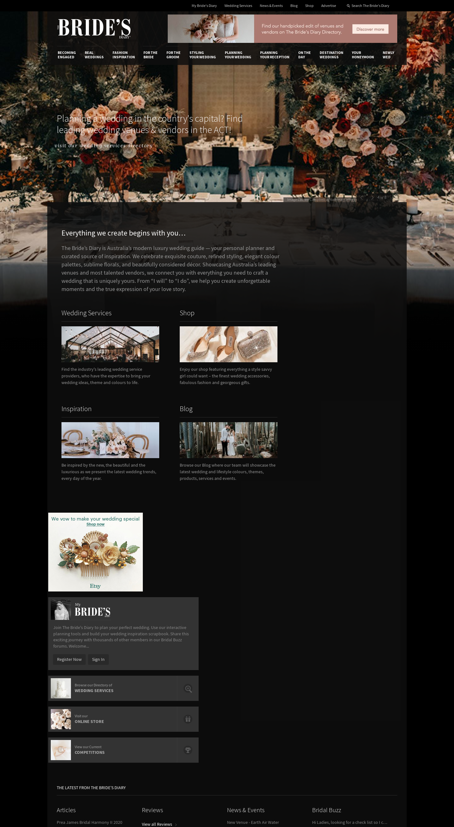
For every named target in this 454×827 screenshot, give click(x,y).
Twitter (365, 692)
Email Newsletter (375, 722)
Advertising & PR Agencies (200, 682)
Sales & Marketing (133, 682)
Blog (294, 5)
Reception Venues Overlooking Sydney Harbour (94, 560)
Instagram (368, 683)
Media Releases (190, 663)
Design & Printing (133, 670)
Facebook (368, 673)
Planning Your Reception (274, 55)
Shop (309, 5)
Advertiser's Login (133, 663)
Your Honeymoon (363, 55)
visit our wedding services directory (114, 146)
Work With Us (70, 682)
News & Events (271, 5)
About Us (66, 663)
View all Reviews (159, 547)
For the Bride (150, 55)
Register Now (319, 371)
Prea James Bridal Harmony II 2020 (89, 545)
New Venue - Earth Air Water (253, 545)
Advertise (328, 5)
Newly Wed (388, 55)
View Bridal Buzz (329, 581)
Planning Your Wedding (238, 55)
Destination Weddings (331, 55)
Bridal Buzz (326, 532)
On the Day (304, 55)
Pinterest (367, 702)
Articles (66, 532)
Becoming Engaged (67, 55)
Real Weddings (94, 55)
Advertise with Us (74, 676)
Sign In (348, 371)
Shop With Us (247, 663)
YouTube (367, 712)
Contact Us (68, 670)
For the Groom (173, 55)
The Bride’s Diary (94, 28)
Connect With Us (368, 654)
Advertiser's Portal (252, 676)
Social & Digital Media (136, 676)
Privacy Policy (306, 663)
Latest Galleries (190, 676)
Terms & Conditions (312, 670)
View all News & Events (250, 557)
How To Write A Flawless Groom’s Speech (94, 553)
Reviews (152, 532)
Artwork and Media (252, 670)
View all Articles (73, 581)
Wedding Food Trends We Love (85, 568)
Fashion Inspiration (124, 55)
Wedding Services (238, 5)
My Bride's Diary (204, 5)
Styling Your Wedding (202, 55)
